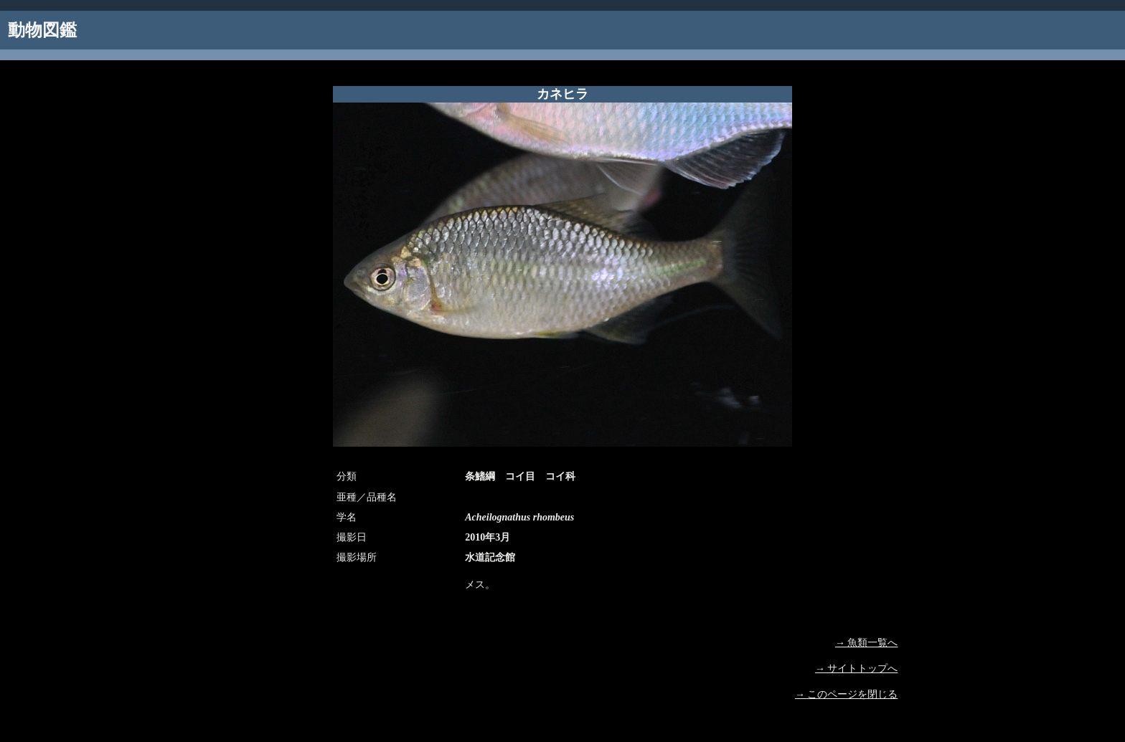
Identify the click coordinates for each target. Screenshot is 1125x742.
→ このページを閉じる (846, 694)
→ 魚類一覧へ (866, 642)
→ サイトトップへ (856, 668)
